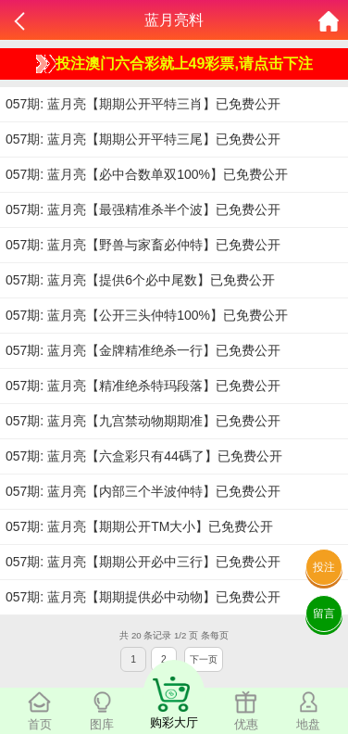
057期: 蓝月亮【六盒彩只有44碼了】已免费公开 (144, 456)
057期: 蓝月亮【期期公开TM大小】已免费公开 (139, 526)
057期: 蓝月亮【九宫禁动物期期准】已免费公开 (143, 420)
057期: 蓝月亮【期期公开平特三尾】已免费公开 (143, 139)
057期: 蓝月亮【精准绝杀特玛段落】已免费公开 (143, 385)
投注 (324, 567)
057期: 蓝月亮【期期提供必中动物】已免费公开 (143, 596)
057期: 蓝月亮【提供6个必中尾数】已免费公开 (140, 279)
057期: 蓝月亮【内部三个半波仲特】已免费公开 (143, 491)
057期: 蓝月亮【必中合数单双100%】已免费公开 (147, 174)
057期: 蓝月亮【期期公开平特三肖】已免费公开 (143, 103)
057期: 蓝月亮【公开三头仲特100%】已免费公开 (147, 315)
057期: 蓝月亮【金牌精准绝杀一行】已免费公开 (143, 350)
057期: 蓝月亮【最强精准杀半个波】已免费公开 (143, 209)
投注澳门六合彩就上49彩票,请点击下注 (174, 64)
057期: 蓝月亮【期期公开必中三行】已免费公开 (143, 561)
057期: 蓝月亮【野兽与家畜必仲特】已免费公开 (143, 244)
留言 (324, 613)
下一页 (204, 659)
